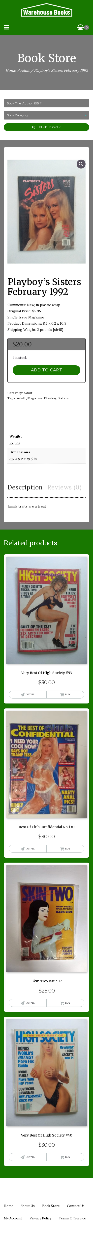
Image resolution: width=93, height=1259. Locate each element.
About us (28, 1206)
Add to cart (46, 370)
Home (10, 70)
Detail (30, 694)
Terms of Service (72, 1218)
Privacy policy (40, 1218)
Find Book (46, 127)
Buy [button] (67, 694)
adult (21, 398)
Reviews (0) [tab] (64, 487)
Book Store (51, 1206)
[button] (81, 164)
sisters (63, 398)
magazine (34, 398)
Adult (25, 70)
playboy (50, 398)
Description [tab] (25, 487)
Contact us (76, 1206)
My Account (13, 1218)
